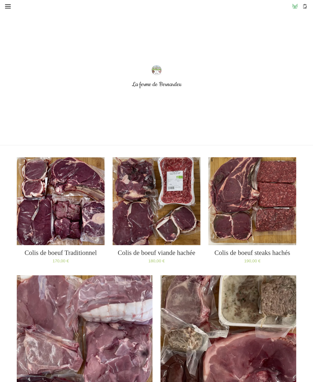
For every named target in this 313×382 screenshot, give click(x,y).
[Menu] (8, 6)
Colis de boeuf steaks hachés (252, 252)
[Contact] (305, 6)
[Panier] (295, 6)
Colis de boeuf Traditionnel (61, 252)
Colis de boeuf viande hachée (156, 252)
